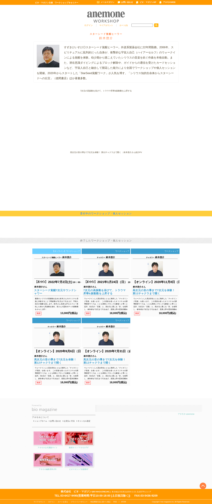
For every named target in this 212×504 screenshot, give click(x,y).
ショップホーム (40, 421)
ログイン (88, 25)
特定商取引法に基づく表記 (100, 502)
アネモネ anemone (186, 414)
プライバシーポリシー (79, 502)
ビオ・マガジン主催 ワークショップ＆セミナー (56, 3)
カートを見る (63, 502)
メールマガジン (107, 2)
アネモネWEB (169, 2)
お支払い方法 (69, 421)
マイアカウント (106, 25)
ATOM (123, 502)
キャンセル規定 (84, 421)
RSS (115, 502)
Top (203, 481)
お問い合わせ (127, 2)
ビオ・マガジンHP (148, 2)
